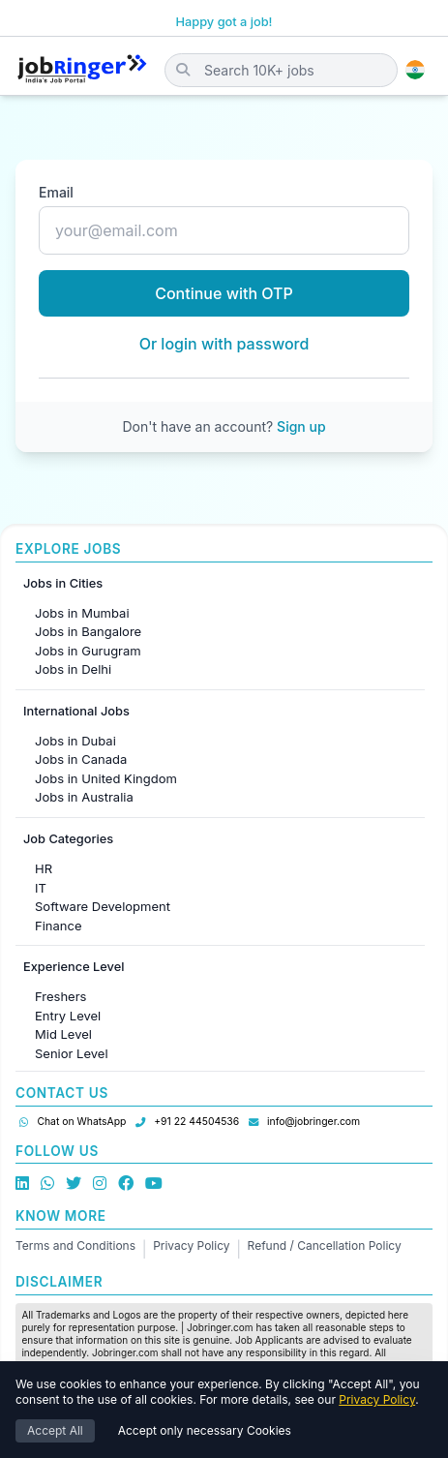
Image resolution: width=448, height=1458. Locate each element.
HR (43, 868)
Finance (58, 925)
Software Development (102, 906)
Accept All (55, 1430)
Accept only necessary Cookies (204, 1430)
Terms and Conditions (75, 1245)
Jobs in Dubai (75, 740)
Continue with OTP (224, 293)
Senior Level (71, 1053)
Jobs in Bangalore (88, 631)
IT (40, 888)
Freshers (60, 996)
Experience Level (73, 966)
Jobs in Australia (84, 797)
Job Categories (68, 839)
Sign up (301, 426)
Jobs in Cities (63, 583)
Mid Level (63, 1034)
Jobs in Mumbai (82, 613)
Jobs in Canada (81, 759)
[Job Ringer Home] (82, 69)
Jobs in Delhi (73, 669)
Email (56, 192)
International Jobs (76, 711)
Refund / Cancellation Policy (325, 1245)
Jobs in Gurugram (88, 650)
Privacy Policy (191, 1245)
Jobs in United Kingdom (106, 778)
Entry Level (68, 1015)
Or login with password (224, 343)
